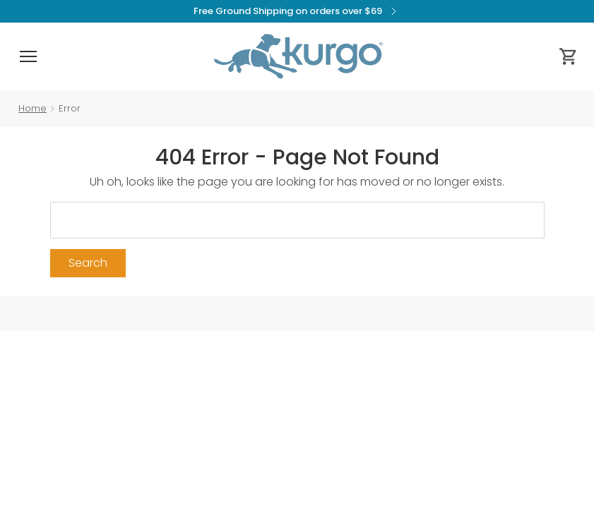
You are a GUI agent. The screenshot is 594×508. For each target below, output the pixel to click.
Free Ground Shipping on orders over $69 (297, 11)
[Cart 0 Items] (568, 56)
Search (88, 263)
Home (32, 108)
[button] (28, 56)
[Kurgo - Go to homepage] (298, 56)
